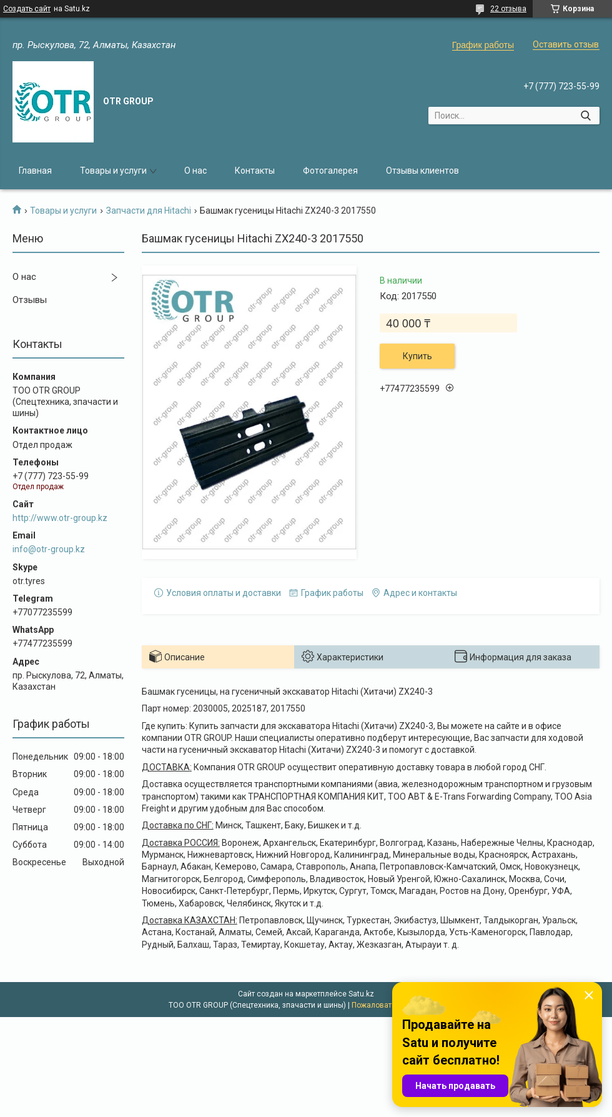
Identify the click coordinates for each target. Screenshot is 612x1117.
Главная (35, 171)
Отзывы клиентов (422, 171)
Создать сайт (27, 8)
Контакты (255, 171)
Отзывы (29, 299)
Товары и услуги (113, 171)
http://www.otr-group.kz (59, 518)
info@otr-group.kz (48, 549)
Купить (417, 356)
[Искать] (585, 115)
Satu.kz (361, 994)
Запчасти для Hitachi (148, 211)
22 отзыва (508, 8)
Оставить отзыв (566, 44)
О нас (195, 171)
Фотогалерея (330, 171)
